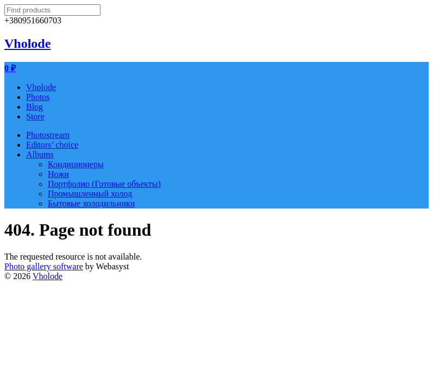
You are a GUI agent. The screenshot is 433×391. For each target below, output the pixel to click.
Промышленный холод (90, 193)
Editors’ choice (52, 144)
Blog (34, 106)
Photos (38, 97)
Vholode (27, 43)
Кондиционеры (76, 164)
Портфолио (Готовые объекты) (104, 183)
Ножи (58, 174)
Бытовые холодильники (91, 203)
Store (35, 116)
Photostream (48, 135)
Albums (40, 154)
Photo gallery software (43, 266)
